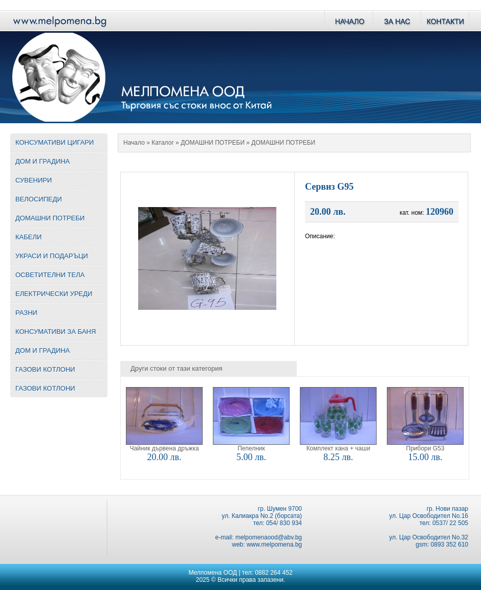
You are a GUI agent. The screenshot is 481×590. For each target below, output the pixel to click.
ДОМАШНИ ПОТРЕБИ (213, 142)
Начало (134, 142)
